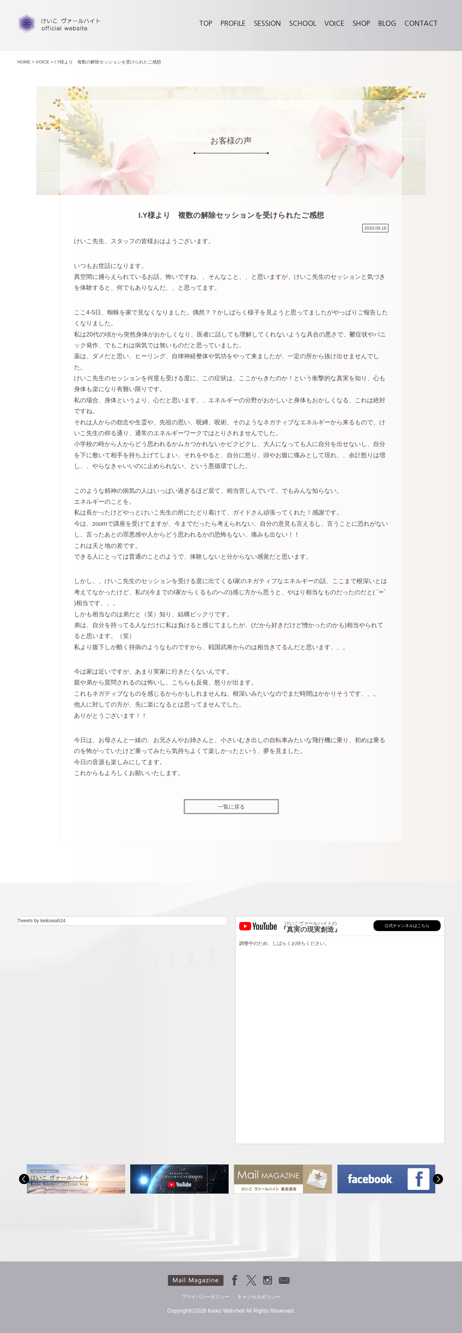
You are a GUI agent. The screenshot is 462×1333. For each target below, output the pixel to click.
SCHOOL (302, 23)
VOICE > (44, 61)
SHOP (361, 23)
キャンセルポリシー (258, 1296)
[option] (76, 1178)
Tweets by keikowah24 (41, 920)
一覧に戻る (231, 806)
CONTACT (421, 23)
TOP (205, 23)
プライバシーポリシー (205, 1296)
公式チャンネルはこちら (407, 925)
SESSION (267, 23)
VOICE (334, 23)
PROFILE (233, 23)
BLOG (387, 23)
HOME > (25, 61)
